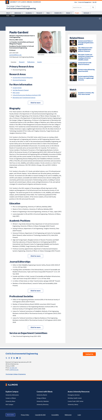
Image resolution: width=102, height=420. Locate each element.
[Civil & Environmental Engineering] (21, 8)
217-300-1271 (13, 368)
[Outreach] (87, 12)
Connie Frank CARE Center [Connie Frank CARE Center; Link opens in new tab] (75, 401)
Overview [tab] (13, 62)
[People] (78, 12)
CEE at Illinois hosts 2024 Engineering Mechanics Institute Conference (85, 49)
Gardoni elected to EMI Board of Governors (84, 63)
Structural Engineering (19, 80)
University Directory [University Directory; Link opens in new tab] (42, 404)
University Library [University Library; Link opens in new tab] (73, 404)
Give (75, 2)
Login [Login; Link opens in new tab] (79, 415)
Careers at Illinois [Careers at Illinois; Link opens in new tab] (11, 398)
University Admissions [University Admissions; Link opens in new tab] (12, 395)
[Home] (7, 16)
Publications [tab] (31, 62)
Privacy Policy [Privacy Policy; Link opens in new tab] (25, 415)
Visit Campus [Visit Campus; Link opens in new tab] (9, 404)
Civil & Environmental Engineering (22, 353)
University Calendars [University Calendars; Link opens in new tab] (43, 401)
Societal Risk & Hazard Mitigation (23, 77)
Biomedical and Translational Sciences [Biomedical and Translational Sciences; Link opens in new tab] (24, 97)
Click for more (35, 103)
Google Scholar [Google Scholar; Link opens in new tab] (17, 88)
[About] (9, 12)
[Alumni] (69, 12)
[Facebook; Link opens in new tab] (11, 358)
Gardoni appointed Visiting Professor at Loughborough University (86, 78)
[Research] (40, 12)
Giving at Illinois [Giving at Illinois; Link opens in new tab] (41, 398)
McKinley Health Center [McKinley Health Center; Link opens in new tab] (75, 398)
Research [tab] (21, 62)
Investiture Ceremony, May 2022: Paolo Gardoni (86, 93)
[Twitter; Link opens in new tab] (6, 358)
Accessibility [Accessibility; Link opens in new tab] (55, 415)
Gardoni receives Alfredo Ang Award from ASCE (86, 70)
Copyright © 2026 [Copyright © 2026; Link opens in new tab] (40, 415)
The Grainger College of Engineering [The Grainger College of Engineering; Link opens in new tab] (18, 6)
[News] (49, 12)
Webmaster (68, 415)
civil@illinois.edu (13, 369)
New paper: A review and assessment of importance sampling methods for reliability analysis (85, 57)
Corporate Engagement (84, 2)
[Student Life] (59, 12)
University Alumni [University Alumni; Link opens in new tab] (42, 395)
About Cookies (10, 414)
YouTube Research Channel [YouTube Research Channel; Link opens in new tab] (21, 90)
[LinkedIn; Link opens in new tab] (14, 358)
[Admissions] (19, 12)
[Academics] (30, 12)
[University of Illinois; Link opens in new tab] (12, 385)
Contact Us (89, 354)
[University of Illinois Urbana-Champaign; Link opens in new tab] (23, 2)
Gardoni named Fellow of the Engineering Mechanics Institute (85, 42)
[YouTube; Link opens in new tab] (17, 358)
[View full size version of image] (100, 19)
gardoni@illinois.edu (15, 55)
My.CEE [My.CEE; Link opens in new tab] (94, 2)
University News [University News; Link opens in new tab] (10, 401)
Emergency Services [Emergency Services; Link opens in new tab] (74, 395)
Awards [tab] (39, 62)
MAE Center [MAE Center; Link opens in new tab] (16, 93)
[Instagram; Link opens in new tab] (9, 358)
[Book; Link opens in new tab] (20, 358)
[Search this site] (82, 7)
